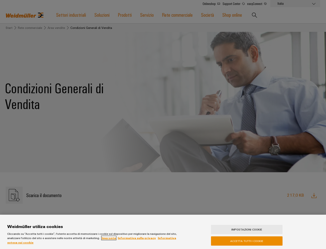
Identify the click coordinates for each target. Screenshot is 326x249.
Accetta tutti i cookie (247, 244)
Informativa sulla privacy (137, 241)
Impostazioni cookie (246, 232)
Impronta (109, 241)
